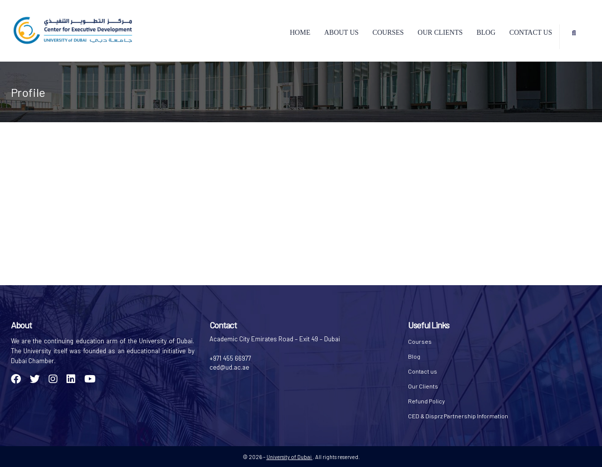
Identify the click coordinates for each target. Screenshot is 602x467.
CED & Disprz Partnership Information (458, 415)
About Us (341, 32)
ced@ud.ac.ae (229, 367)
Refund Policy (426, 400)
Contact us (530, 32)
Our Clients (440, 32)
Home (300, 32)
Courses (388, 32)
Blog (485, 32)
